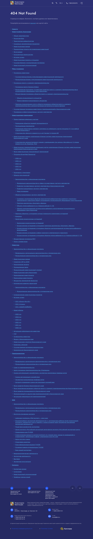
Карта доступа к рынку (22, 439)
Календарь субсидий (20, 345)
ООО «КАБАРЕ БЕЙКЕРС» (23, 307)
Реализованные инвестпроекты (24, 275)
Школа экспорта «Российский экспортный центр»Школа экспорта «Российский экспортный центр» (47, 429)
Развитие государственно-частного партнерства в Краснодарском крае (40, 186)
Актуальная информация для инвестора (27, 331)
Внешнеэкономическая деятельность (26, 453)
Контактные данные (20, 469)
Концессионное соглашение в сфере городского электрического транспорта (42, 233)
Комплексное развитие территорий (25, 283)
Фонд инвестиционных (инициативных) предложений (31, 152)
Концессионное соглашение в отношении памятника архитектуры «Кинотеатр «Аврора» (45, 226)
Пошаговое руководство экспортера (27, 427)
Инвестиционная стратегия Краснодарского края (30, 342)
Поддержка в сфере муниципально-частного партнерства (33, 112)
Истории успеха (19, 57)
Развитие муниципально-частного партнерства (32, 188)
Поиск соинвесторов (20, 241)
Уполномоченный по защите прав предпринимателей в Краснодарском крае (39, 394)
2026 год (18, 158)
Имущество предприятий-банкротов (26, 281)
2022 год (18, 169)
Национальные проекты (21, 264)
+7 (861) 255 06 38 (19, 517)
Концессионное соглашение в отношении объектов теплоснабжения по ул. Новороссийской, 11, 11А (49, 235)
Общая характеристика (21, 36)
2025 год (18, 161)
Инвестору (15, 245)
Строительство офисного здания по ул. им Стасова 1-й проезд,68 (37, 133)
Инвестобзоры (18, 310)
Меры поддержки (18, 69)
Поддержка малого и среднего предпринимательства (31, 83)
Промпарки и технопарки (22, 172)
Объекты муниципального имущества (29, 98)
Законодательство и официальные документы (30, 179)
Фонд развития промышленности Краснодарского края (32, 391)
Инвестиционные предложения (22, 115)
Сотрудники (18, 472)
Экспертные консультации (22, 461)
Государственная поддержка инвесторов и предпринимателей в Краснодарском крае (42, 109)
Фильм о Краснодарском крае (23, 339)
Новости (15, 29)
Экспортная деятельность (22, 456)
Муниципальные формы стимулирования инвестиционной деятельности (39, 79)
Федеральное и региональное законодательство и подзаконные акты (37, 253)
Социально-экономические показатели (26, 44)
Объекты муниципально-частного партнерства (30, 195)
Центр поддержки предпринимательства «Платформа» (32, 370)
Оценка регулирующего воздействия (27, 377)
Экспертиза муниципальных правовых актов (29, 380)
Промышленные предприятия (24, 126)
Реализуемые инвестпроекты (23, 278)
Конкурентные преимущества (23, 54)
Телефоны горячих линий (22, 477)
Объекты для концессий (21, 175)
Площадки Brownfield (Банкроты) (24, 154)
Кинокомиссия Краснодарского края (26, 350)
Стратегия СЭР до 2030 (21, 262)
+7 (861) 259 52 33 (19, 519)
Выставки (17, 459)
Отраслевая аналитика (22, 442)
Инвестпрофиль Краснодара (21, 32)
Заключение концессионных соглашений (28, 219)
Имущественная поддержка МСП (24, 239)
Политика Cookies (47, 528)
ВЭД (13, 400)
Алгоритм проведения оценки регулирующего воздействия (34, 382)
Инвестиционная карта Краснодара (25, 272)
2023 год (18, 166)
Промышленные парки (21, 267)
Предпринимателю (18, 353)
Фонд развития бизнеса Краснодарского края (29, 386)
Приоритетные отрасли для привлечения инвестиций (31, 49)
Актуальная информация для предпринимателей (29, 396)
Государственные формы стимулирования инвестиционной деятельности (39, 77)
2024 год (18, 164)
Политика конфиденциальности (22, 528)
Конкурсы (18, 216)
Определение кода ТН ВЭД (24, 432)
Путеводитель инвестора (22, 336)
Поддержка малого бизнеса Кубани (27, 87)
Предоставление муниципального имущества (32, 101)
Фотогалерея (18, 52)
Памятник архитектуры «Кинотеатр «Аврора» (31, 203)
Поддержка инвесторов (21, 73)
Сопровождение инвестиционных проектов (28, 295)
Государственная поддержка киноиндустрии (28, 347)
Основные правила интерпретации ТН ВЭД (29, 447)
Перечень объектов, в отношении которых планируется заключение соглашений (41, 213)
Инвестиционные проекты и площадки (26, 60)
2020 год (18, 328)
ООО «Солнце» (20, 304)
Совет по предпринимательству (24, 367)
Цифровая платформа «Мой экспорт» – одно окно (31, 418)
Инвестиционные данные (22, 46)
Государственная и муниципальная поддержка (29, 63)
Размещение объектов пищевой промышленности (31, 123)
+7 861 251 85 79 (71, 3)
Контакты (15, 465)
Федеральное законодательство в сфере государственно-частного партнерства (43, 183)
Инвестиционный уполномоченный (25, 65)
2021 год (18, 325)
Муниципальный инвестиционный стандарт (28, 270)
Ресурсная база (19, 38)
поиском (33, 23)
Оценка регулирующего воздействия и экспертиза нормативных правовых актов (40, 373)
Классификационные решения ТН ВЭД (27, 445)
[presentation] (72, 488)
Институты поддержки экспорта (24, 414)
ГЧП (15, 334)
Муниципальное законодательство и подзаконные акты (33, 256)
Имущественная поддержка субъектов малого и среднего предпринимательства (41, 94)
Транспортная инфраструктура (24, 41)
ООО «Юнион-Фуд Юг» (22, 301)
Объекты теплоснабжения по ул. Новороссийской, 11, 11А (35, 206)
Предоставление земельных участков (26, 119)
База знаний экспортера (23, 450)
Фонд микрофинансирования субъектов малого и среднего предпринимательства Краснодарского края (48, 388)
